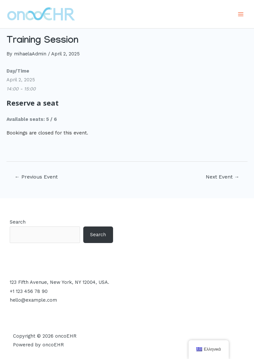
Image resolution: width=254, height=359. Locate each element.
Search (18, 222)
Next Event (222, 177)
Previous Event (36, 177)
